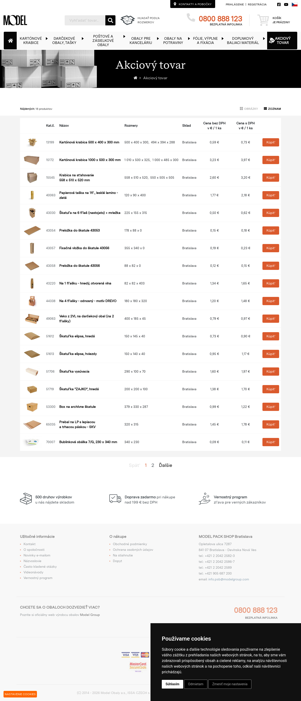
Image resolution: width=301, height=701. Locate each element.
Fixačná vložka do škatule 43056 (84, 248)
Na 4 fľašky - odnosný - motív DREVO (87, 301)
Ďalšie (165, 465)
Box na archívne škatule (77, 407)
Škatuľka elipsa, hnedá (77, 336)
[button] (33, 40)
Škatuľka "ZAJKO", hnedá (79, 389)
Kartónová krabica (89, 142)
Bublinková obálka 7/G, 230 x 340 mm (88, 442)
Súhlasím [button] (172, 684)
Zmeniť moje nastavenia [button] (230, 684)
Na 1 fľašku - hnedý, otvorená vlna (85, 283)
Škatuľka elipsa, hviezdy (78, 354)
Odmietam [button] (195, 684)
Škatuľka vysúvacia (74, 371)
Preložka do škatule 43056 (79, 266)
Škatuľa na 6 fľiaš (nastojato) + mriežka (89, 213)
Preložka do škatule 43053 (79, 230)
